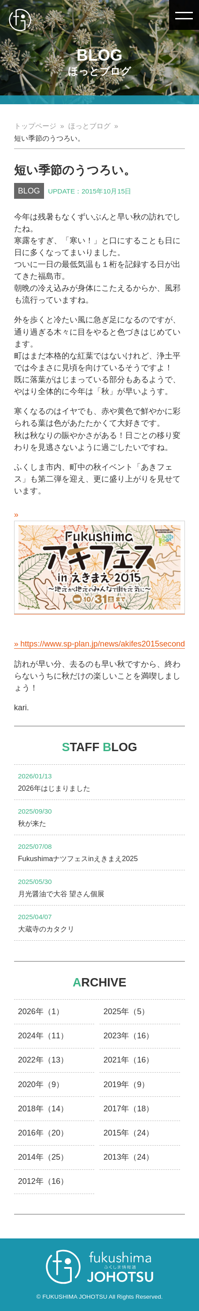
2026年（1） (41, 1011)
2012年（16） (43, 1181)
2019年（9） (126, 1084)
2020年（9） (41, 1084)
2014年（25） (43, 1157)
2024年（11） (43, 1035)
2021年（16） (128, 1059)
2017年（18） (128, 1108)
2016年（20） (43, 1132)
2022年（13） (43, 1059)
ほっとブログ (89, 126)
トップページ (35, 126)
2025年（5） (126, 1011)
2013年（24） (128, 1157)
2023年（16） (128, 1035)
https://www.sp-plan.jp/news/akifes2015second (102, 643)
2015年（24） (128, 1132)
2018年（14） (43, 1108)
